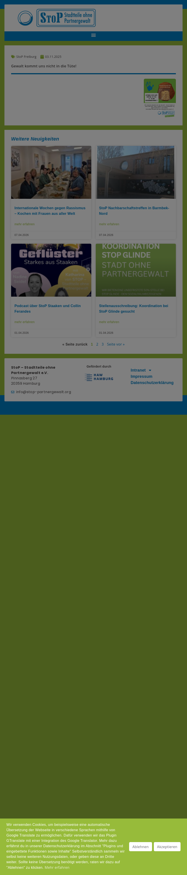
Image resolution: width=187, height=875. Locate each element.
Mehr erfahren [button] (57, 867)
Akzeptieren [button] (167, 846)
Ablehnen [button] (140, 846)
